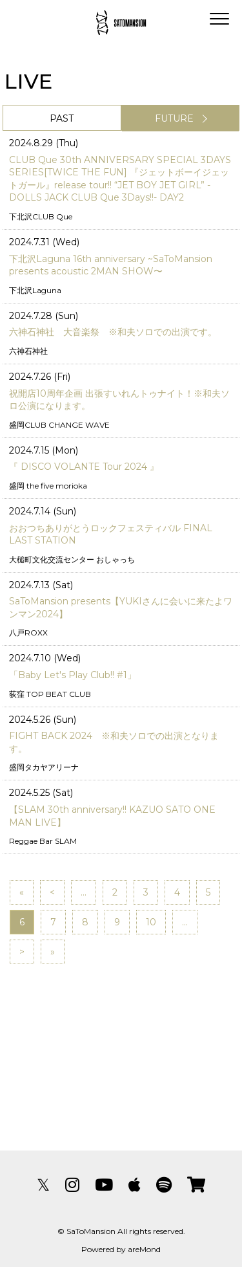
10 (151, 922)
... (83, 892)
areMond (144, 1249)
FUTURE (174, 118)
